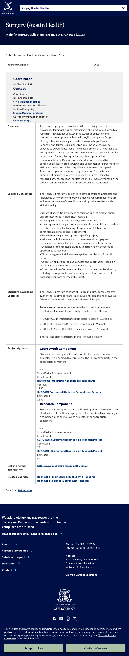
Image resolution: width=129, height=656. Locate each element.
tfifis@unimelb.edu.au (26, 101)
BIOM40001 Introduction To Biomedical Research (66, 380)
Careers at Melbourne (15, 550)
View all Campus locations (81, 574)
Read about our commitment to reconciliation (30, 533)
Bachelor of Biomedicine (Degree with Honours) (66, 476)
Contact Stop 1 (22, 120)
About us (7, 544)
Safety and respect (13, 557)
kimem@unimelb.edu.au (28, 113)
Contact (7, 570)
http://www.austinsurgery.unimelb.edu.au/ (62, 466)
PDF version (25, 490)
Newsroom (8, 563)
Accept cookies (34, 648)
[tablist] (73, 8)
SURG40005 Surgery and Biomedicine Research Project (69, 439)
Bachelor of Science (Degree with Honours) (63, 480)
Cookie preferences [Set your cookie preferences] (95, 648)
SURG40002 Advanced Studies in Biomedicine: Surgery (69, 392)
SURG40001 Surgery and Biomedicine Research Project (69, 451)
